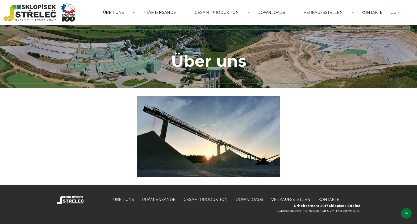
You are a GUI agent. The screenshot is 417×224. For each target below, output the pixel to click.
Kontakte (371, 12)
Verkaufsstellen (323, 12)
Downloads (271, 12)
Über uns (113, 12)
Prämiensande (159, 12)
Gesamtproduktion (217, 12)
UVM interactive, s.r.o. (343, 211)
